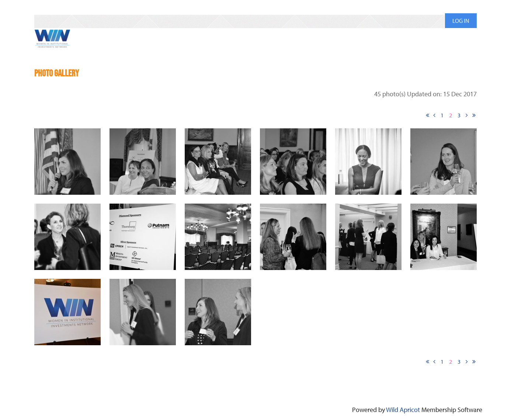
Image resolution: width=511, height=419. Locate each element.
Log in (460, 20)
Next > (467, 115)
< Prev (434, 115)
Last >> (474, 115)
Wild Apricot (403, 409)
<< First (427, 115)
